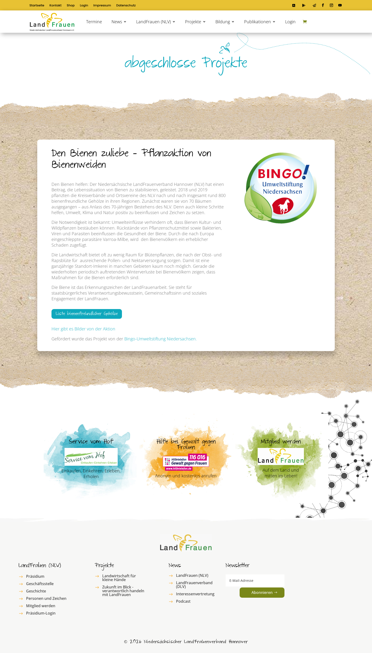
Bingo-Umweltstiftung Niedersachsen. (160, 339)
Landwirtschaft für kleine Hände (119, 577)
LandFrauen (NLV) (153, 21)
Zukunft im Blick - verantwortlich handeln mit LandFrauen (123, 590)
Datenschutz (126, 6)
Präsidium (35, 576)
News (117, 21)
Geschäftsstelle (40, 583)
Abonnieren (262, 592)
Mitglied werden (40, 605)
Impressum (102, 6)
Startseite (36, 6)
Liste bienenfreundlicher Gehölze (87, 314)
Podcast (183, 601)
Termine (94, 21)
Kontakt (56, 6)
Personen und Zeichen (46, 598)
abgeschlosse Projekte (186, 65)
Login (84, 6)
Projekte (193, 21)
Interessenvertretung (195, 594)
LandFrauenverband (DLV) (194, 584)
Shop (70, 6)
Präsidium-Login (41, 613)
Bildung (222, 21)
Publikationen (257, 21)
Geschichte (36, 591)
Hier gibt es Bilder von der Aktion (83, 329)
